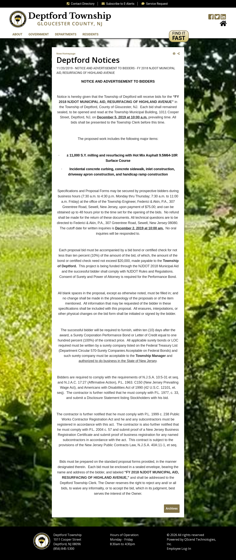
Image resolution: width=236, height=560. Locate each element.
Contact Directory (80, 4)
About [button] (17, 34)
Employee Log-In (179, 548)
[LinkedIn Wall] (223, 18)
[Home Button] (223, 24)
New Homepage (65, 53)
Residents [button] (91, 34)
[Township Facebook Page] (211, 18)
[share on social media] (178, 53)
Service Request (154, 4)
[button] (179, 36)
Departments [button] (65, 34)
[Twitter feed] (217, 18)
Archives (172, 508)
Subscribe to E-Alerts (117, 4)
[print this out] (173, 53)
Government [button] (38, 34)
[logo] (60, 19)
